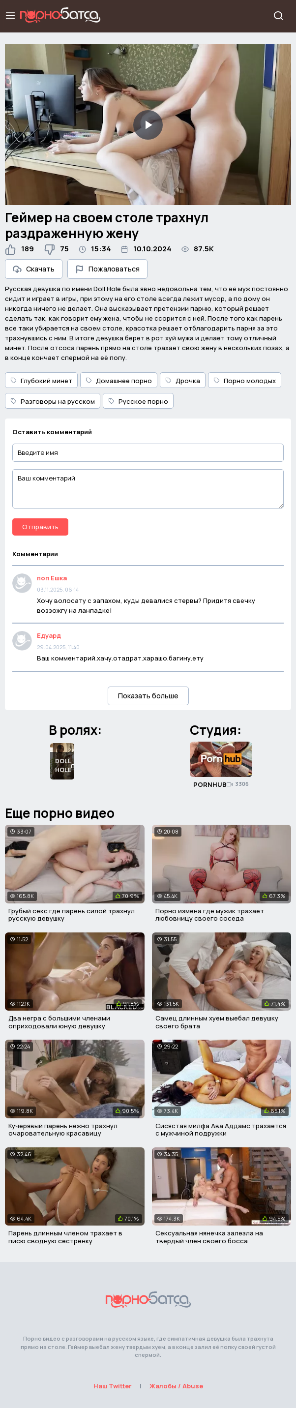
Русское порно (138, 401)
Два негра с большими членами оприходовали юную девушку (59, 1022)
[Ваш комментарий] (148, 489)
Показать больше (148, 695)
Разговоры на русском (52, 401)
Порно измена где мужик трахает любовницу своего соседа (209, 914)
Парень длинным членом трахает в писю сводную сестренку (65, 1236)
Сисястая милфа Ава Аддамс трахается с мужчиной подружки (220, 1129)
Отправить (40, 526)
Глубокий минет (41, 380)
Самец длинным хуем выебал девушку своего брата (216, 1022)
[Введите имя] (148, 453)
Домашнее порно (119, 380)
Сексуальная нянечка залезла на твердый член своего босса (209, 1236)
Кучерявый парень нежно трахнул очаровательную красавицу (63, 1129)
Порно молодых (244, 380)
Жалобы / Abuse (176, 1385)
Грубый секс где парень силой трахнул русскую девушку (71, 914)
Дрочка (182, 380)
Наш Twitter (112, 1385)
